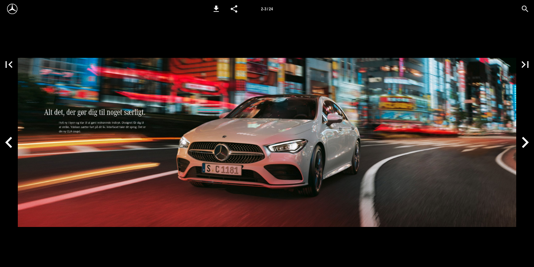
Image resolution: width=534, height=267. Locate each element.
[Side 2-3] (267, 9)
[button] (216, 9)
